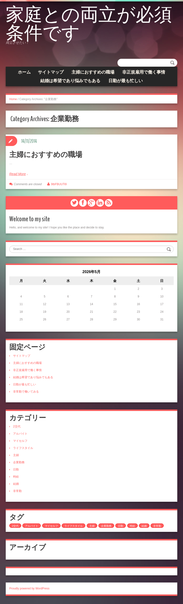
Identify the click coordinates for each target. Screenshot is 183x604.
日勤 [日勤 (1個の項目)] (120, 526)
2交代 (16, 427)
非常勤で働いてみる (26, 392)
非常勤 (17, 492)
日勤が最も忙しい (125, 82)
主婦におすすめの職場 (92, 74)
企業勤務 (19, 463)
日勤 (16, 470)
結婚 (16, 484)
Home (13, 100)
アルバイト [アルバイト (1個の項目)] (31, 526)
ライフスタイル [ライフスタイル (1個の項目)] (73, 526)
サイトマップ (51, 74)
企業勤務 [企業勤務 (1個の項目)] (106, 526)
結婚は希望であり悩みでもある (70, 82)
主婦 (16, 456)
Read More (17, 176)
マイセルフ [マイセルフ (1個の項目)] (51, 526)
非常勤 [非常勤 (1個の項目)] (157, 526)
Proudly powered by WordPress (29, 589)
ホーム (24, 74)
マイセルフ (20, 441)
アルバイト (20, 434)
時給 (16, 477)
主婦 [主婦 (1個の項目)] (92, 526)
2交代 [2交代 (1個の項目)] (15, 526)
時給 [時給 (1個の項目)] (132, 526)
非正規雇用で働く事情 (143, 74)
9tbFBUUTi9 (59, 185)
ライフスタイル (23, 449)
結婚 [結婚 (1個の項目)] (144, 526)
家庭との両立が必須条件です (83, 25)
